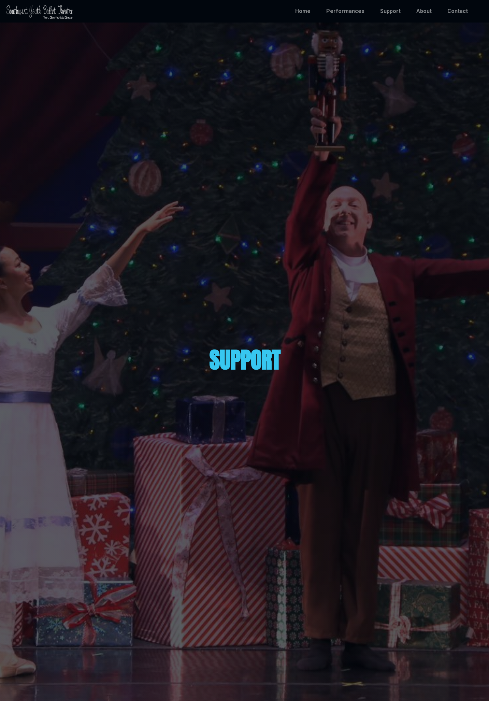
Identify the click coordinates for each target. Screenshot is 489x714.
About (424, 11)
